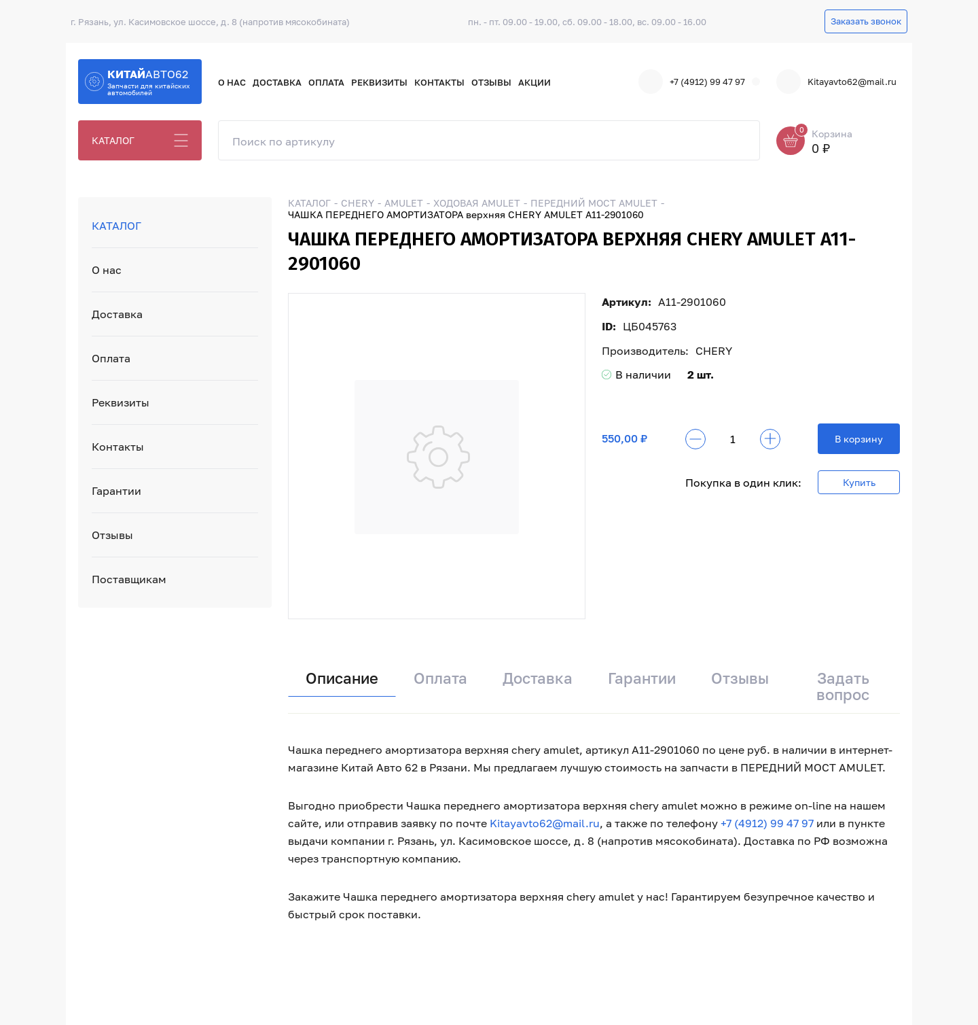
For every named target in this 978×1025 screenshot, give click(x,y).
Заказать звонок (866, 21)
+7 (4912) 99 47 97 (691, 81)
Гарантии (116, 491)
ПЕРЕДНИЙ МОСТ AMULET (593, 203)
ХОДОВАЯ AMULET (476, 203)
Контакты (439, 82)
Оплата (326, 82)
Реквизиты (379, 82)
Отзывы (491, 82)
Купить (859, 482)
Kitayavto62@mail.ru (836, 81)
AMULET (403, 203)
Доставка (277, 82)
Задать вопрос (842, 686)
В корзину (859, 439)
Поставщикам (129, 579)
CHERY (357, 203)
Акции (534, 82)
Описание (342, 678)
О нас (232, 82)
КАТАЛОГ (113, 140)
